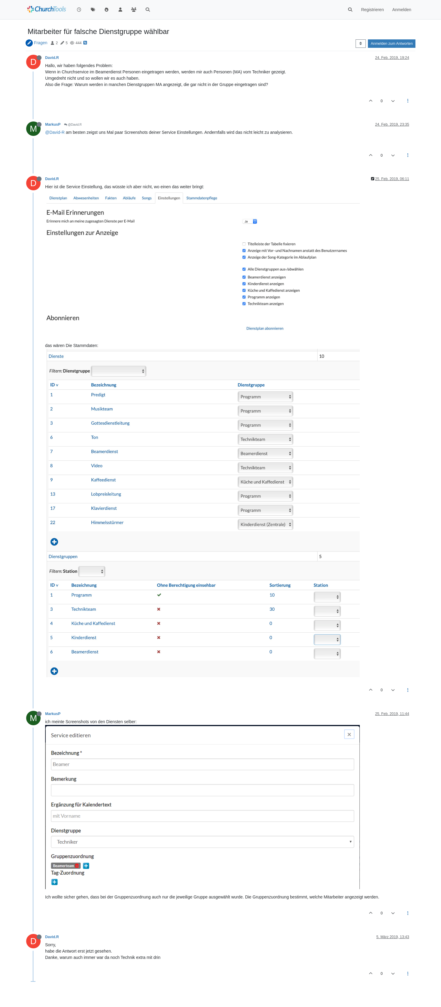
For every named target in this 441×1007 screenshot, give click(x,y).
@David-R (55, 132)
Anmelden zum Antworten (392, 43)
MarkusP (52, 124)
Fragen (40, 42)
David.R (52, 58)
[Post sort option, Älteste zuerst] (360, 43)
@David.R (73, 124)
